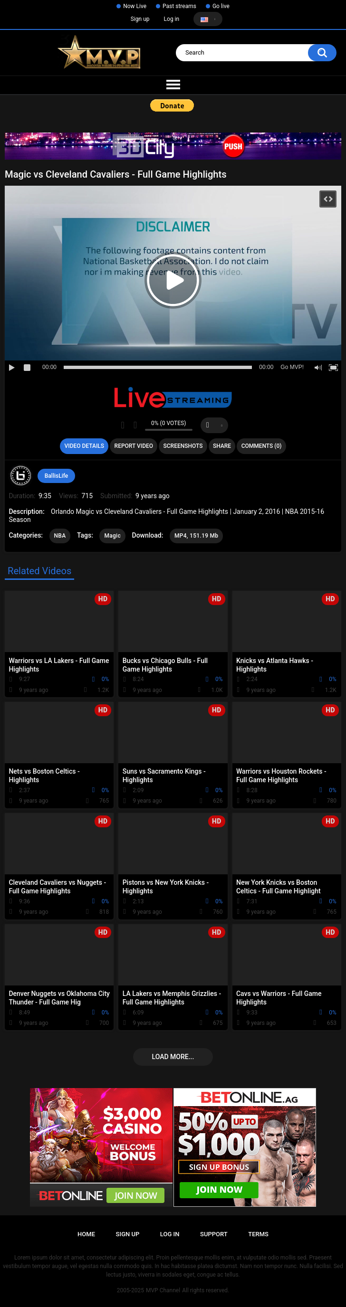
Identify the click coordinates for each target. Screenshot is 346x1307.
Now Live (134, 6)
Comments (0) (261, 446)
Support (214, 1234)
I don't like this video (135, 425)
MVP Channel (163, 1290)
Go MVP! (292, 367)
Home (86, 1234)
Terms (258, 1234)
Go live (221, 6)
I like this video (123, 425)
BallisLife (56, 476)
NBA (60, 535)
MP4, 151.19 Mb (196, 535)
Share (222, 446)
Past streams (179, 6)
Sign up (140, 19)
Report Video (134, 446)
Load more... (173, 1057)
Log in (172, 19)
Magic (112, 535)
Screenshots (183, 446)
